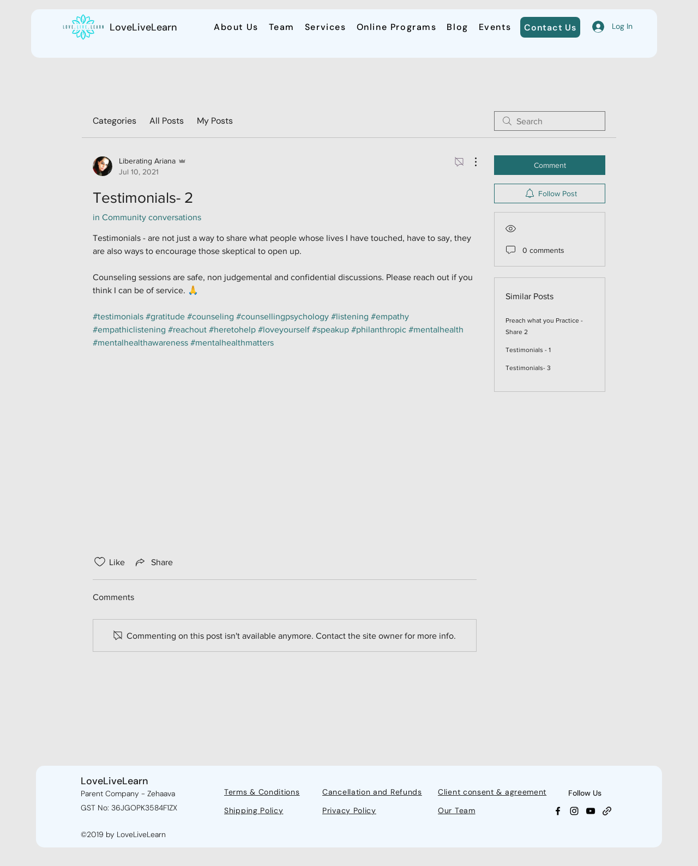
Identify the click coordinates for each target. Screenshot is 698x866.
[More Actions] (470, 161)
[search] (549, 121)
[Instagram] (574, 811)
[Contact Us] (550, 27)
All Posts (166, 120)
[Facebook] (557, 811)
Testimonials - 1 (528, 350)
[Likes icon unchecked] (100, 561)
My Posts (215, 120)
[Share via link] (153, 561)
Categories (114, 120)
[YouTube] (590, 811)
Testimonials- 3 (528, 368)
